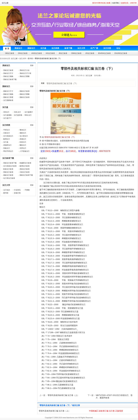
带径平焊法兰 (8, 151)
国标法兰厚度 (8, 97)
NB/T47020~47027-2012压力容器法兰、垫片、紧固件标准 (114, 396)
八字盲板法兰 (25, 151)
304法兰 (6, 112)
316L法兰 (17, 112)
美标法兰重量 (25, 76)
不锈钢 (27, 190)
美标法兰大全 (25, 70)
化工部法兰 (24, 136)
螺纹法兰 (23, 145)
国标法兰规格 (8, 94)
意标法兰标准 (25, 169)
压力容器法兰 (8, 136)
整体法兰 (23, 130)
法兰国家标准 (8, 100)
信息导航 (115, 3)
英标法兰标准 (8, 172)
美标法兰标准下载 (10, 79)
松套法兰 (23, 142)
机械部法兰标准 (25, 163)
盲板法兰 (6, 148)
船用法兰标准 (25, 166)
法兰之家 (5, 3)
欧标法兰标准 (8, 169)
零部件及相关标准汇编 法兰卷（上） (63, 395)
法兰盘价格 (18, 115)
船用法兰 (6, 139)
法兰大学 (22, 58)
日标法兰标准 (25, 172)
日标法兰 (6, 133)
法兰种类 (6, 125)
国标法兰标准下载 (26, 175)
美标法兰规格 (8, 76)
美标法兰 (6, 65)
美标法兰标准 (8, 70)
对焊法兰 (23, 148)
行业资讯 (17, 190)
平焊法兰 (6, 130)
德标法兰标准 (8, 175)
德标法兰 (23, 133)
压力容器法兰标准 (10, 166)
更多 (32, 65)
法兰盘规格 (7, 115)
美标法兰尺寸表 (25, 73)
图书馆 (30, 58)
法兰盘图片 (29, 112)
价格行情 (17, 193)
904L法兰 (28, 115)
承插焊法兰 (7, 145)
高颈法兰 (23, 139)
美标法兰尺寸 (8, 73)
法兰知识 (6, 190)
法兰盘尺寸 (7, 118)
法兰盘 (5, 107)
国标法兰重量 (25, 94)
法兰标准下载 (8, 158)
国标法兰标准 (25, 91)
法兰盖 (5, 142)
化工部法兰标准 (9, 178)
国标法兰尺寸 (8, 91)
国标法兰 (6, 86)
